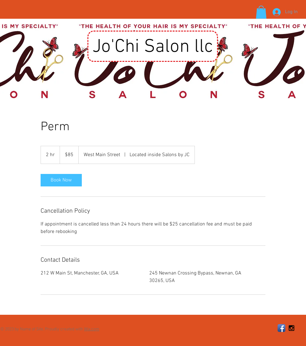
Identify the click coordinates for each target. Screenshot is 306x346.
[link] (61, 180)
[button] (261, 12)
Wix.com (91, 329)
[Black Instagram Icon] (291, 328)
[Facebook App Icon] (281, 328)
